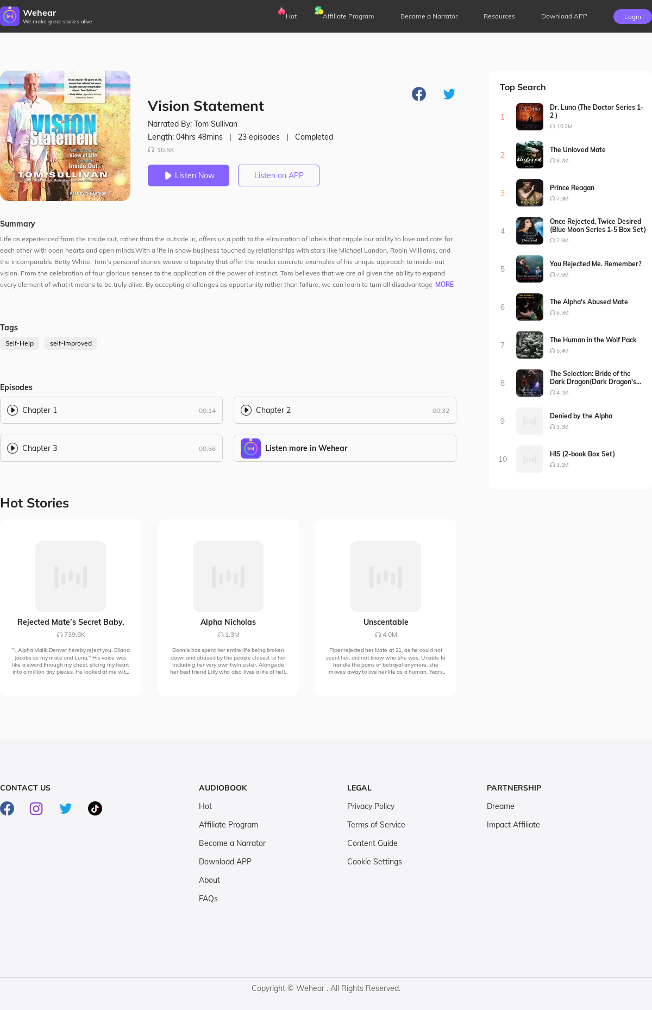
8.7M (562, 161)
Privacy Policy (370, 806)
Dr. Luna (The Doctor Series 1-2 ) (596, 111)
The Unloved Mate (578, 150)
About (209, 880)
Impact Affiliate (513, 825)
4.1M (562, 393)
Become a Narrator (428, 16)
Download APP (225, 862)
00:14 (207, 410)
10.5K (161, 150)
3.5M (562, 427)
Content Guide (372, 843)
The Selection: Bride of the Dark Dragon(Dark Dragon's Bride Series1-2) (593, 377)
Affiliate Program (348, 16)
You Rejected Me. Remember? (596, 264)
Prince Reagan (572, 188)
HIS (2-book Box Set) (582, 454)
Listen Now (188, 175)
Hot (291, 16)
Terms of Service (376, 825)
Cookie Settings (374, 862)
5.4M (562, 351)
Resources (499, 16)
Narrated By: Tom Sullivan (192, 124)
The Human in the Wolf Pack (593, 340)
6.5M (562, 313)
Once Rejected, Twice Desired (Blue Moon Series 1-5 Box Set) (598, 225)
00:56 (207, 448)
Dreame (501, 806)
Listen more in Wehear (306, 448)
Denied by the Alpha (581, 416)
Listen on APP (279, 175)
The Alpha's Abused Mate (589, 302)
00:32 (440, 410)
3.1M (562, 465)
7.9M (562, 199)
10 (502, 459)
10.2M (564, 126)
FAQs (208, 899)
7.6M (562, 240)
